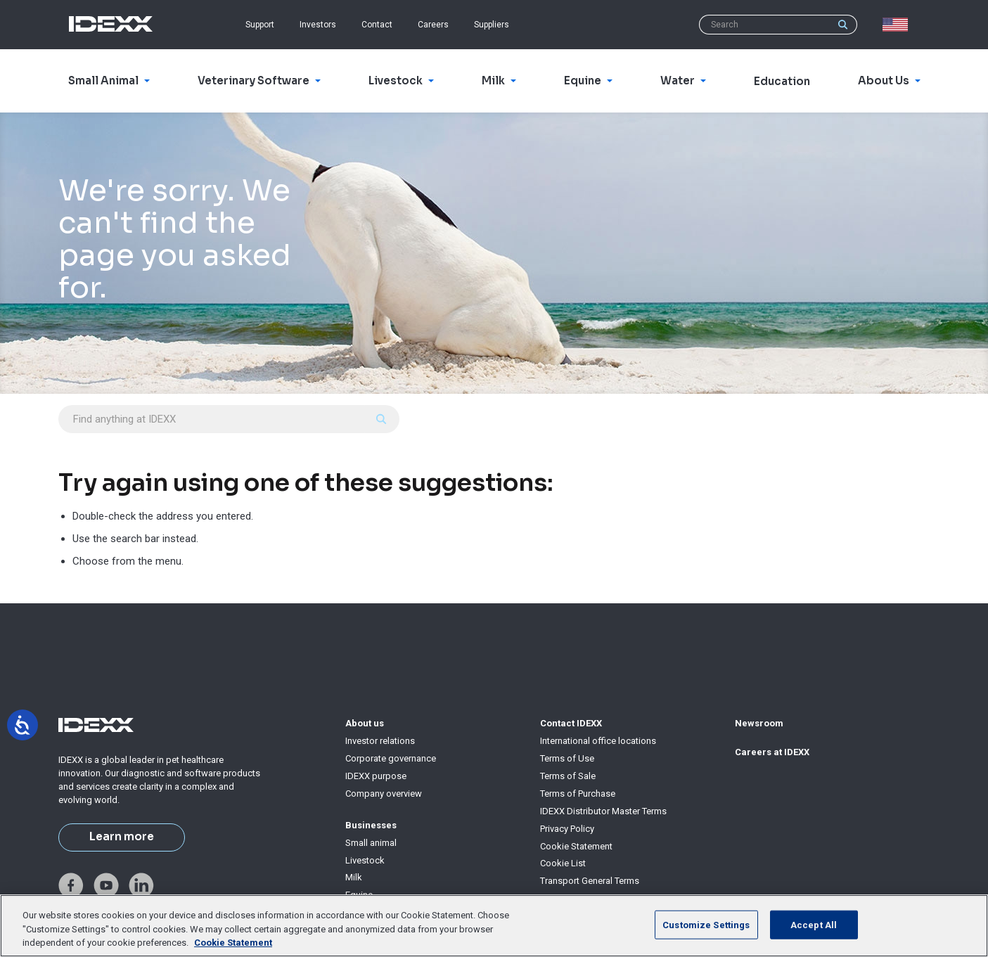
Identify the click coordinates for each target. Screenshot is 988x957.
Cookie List (563, 863)
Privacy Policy (567, 828)
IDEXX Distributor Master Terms (603, 811)
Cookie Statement (576, 846)
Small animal (371, 842)
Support (259, 25)
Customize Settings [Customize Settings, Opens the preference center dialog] (706, 924)
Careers (433, 25)
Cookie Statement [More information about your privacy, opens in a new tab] (233, 942)
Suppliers (491, 25)
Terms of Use (567, 758)
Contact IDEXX (571, 723)
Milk (353, 877)
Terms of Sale (568, 776)
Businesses (371, 825)
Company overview (383, 793)
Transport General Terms (589, 880)
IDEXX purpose (375, 776)
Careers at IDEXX (772, 752)
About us (364, 723)
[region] (494, 925)
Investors (318, 25)
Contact (376, 25)
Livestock (365, 860)
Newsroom (759, 723)
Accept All (813, 924)
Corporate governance (390, 758)
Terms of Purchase (577, 793)
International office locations (598, 741)
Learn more (121, 837)
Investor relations (380, 741)
